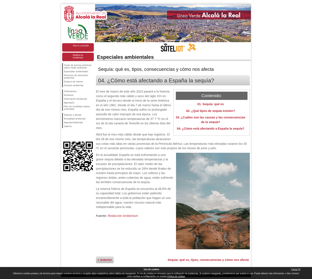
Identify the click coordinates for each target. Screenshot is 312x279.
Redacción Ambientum (123, 215)
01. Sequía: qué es (210, 104)
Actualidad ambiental (74, 118)
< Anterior (105, 260)
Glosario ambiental (73, 85)
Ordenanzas (70, 91)
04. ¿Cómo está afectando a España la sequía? (210, 128)
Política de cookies (176, 276)
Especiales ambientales (76, 71)
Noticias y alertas (73, 115)
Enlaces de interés (73, 81)
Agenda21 (69, 102)
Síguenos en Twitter (71, 134)
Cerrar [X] (295, 269)
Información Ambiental (75, 99)
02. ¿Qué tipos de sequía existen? (210, 111)
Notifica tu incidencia (78, 56)
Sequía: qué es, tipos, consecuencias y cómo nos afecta (208, 260)
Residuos (69, 95)
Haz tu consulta (81, 45)
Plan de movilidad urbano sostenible (77, 107)
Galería (67, 126)
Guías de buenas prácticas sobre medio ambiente (77, 66)
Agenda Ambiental (73, 122)
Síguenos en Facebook (64, 134)
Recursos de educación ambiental (76, 76)
